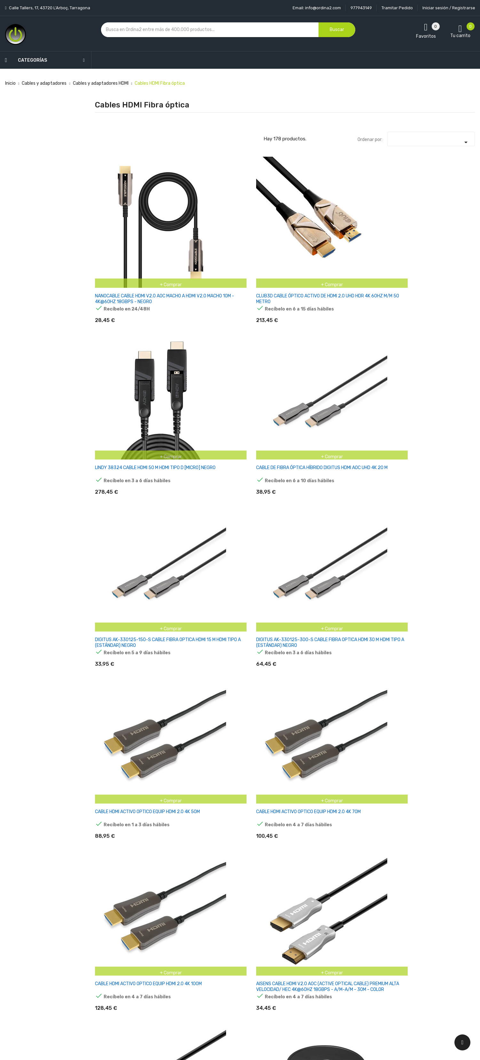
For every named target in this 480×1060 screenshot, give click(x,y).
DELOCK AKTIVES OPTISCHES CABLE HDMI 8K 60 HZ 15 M (122, 857)
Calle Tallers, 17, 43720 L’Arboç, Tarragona (49, 7)
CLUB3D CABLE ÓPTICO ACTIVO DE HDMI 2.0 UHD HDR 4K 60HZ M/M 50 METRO (185, 228)
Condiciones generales (236, 959)
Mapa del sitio (226, 992)
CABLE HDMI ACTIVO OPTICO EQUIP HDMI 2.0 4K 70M (186, 331)
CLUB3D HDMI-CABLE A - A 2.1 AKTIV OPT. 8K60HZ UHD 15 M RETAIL (317, 752)
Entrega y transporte (234, 936)
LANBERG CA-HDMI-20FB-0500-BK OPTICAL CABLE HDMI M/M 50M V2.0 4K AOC (122, 755)
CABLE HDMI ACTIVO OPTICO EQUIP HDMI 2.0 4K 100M (251, 331)
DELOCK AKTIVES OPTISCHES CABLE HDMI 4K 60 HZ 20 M (252, 647)
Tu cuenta (290, 924)
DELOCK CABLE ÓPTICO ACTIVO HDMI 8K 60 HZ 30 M (316, 647)
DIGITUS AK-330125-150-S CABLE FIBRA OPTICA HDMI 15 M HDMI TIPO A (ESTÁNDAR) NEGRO (381, 228)
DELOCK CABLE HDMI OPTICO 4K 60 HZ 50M (312, 854)
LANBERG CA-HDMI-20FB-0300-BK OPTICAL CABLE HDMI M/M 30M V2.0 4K (381, 647)
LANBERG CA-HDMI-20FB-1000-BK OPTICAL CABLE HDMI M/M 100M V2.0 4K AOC (252, 755)
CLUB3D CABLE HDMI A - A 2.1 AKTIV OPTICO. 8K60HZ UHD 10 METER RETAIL (316, 436)
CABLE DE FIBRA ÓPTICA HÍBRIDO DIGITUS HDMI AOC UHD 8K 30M (382, 541)
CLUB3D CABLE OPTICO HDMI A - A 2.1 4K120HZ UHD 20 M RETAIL (248, 436)
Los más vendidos (167, 948)
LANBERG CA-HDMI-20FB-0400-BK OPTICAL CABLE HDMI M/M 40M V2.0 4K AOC (446, 650)
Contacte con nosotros (237, 981)
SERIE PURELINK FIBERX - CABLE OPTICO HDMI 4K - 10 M (250, 857)
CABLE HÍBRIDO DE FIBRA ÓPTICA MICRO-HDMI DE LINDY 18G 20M (445, 436)
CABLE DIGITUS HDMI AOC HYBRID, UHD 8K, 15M (250, 539)
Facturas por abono (297, 981)
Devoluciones (226, 970)
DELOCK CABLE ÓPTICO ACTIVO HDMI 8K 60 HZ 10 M (445, 752)
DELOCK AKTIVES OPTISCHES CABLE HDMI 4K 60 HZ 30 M (447, 541)
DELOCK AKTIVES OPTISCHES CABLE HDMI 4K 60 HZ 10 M (122, 647)
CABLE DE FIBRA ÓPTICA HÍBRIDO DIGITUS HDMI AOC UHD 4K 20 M (317, 225)
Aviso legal (223, 948)
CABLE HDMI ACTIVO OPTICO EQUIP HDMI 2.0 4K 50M (121, 331)
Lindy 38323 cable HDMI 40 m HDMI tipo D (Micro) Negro (120, 541)
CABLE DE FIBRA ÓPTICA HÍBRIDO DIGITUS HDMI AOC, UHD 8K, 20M (317, 541)
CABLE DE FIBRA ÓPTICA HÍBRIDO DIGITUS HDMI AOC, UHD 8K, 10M (187, 541)
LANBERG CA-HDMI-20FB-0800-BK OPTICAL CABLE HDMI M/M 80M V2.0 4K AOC (187, 755)
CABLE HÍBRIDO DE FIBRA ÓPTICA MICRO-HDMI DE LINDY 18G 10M (380, 436)
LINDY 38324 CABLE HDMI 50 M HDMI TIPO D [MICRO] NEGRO (251, 225)
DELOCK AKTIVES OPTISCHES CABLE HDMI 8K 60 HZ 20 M (187, 857)
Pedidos (285, 970)
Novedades (160, 936)
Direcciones (289, 992)
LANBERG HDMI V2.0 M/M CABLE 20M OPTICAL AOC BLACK (380, 752)
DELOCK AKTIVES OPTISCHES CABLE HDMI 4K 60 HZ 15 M (187, 647)
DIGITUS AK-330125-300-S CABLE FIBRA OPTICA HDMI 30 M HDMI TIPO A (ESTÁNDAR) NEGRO (447, 228)
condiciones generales (414, 959)
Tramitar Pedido (397, 7)
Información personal (298, 936)
